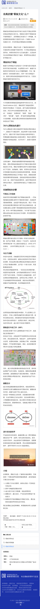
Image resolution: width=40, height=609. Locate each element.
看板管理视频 (8, 542)
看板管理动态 (8, 538)
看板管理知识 (18, 8)
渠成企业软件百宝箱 (25, 587)
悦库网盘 (15, 585)
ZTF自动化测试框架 (26, 585)
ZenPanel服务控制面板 (24, 590)
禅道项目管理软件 (22, 583)
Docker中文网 (6, 585)
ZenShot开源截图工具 (8, 590)
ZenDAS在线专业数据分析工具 (14, 592)
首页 (10, 8)
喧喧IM (31, 583)
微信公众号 (6, 21)
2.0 (20, 603)
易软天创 (12, 583)
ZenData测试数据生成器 (9, 587)
